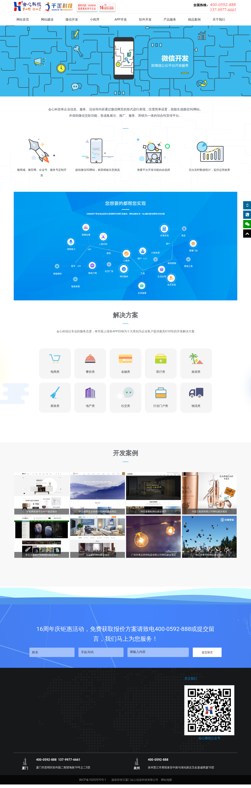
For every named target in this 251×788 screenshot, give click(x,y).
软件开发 (145, 19)
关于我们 (219, 19)
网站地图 (166, 779)
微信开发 (71, 19)
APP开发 (121, 19)
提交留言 (207, 652)
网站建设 (47, 19)
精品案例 (194, 19)
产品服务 (170, 19)
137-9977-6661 (69, 760)
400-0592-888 (46, 760)
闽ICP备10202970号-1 (92, 779)
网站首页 (22, 19)
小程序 (94, 19)
